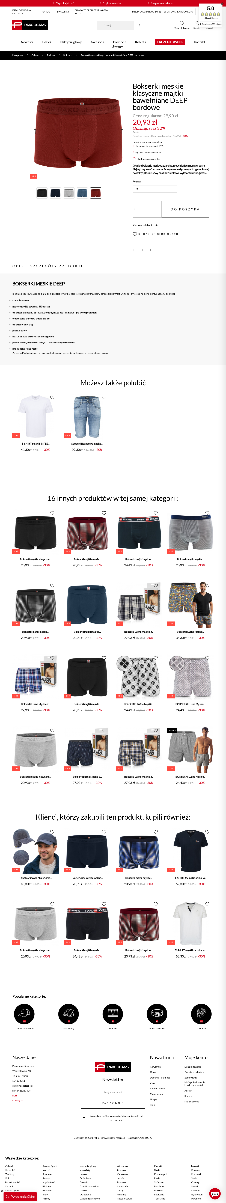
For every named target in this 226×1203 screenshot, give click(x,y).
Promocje (119, 42)
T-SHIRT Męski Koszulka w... (190, 879)
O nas (153, 1072)
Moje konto (196, 1057)
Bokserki (47, 1190)
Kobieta (140, 42)
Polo (7, 1178)
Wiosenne (122, 1166)
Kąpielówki (49, 1182)
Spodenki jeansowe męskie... (87, 444)
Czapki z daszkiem (89, 1186)
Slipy (45, 1194)
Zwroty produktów (194, 1072)
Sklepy (153, 1099)
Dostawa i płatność (160, 1077)
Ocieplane (85, 1178)
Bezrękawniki (12, 1182)
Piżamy (46, 1198)
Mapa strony (156, 1094)
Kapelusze (122, 1174)
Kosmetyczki (161, 1174)
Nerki (157, 1170)
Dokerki (84, 1182)
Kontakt (199, 42)
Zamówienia (191, 1077)
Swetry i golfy (50, 1166)
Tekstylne (159, 1198)
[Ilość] (147, 209)
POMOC (46, 11)
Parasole (196, 1198)
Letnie (83, 1174)
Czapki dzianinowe (90, 1198)
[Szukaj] (115, 25)
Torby (120, 1190)
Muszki (195, 1166)
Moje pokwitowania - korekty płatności (195, 1084)
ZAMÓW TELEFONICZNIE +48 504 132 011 (91, 12)
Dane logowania (193, 1066)
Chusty (195, 1182)
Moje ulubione (192, 1101)
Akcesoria (97, 42)
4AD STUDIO (145, 1137)
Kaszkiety (85, 1170)
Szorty (46, 1178)
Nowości (27, 42)
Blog (152, 1104)
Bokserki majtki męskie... (87, 559)
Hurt (14, 1095)
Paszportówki (124, 1198)
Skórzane (159, 1182)
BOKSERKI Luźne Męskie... (138, 705)
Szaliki (194, 1186)
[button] (196, 26)
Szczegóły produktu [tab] (57, 266)
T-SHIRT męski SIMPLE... (35, 444)
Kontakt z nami (157, 1088)
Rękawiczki (197, 1194)
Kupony (188, 1096)
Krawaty (196, 1170)
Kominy (195, 1190)
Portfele (158, 1190)
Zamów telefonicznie (145, 225)
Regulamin (155, 1066)
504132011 (18, 1080)
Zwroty (117, 46)
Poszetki (196, 1174)
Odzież (46, 42)
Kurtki (46, 1170)
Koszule (9, 1186)
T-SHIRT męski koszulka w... (190, 951)
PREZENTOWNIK (170, 42)
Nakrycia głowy (71, 42)
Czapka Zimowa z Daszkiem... (35, 879)
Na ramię (121, 1194)
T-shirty (9, 1174)
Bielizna (47, 1186)
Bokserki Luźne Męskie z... (139, 632)
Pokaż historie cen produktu (147, 142)
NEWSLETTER (62, 11)
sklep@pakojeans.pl (22, 1085)
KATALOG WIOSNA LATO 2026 (21, 12)
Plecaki (158, 1166)
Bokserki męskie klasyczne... (35, 559)
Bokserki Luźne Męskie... (190, 632)
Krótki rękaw (12, 1190)
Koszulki (9, 1170)
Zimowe (121, 1170)
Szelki (194, 1178)
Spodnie (47, 1174)
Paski (157, 1178)
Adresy (188, 1090)
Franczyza (17, 1100)
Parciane (159, 1186)
